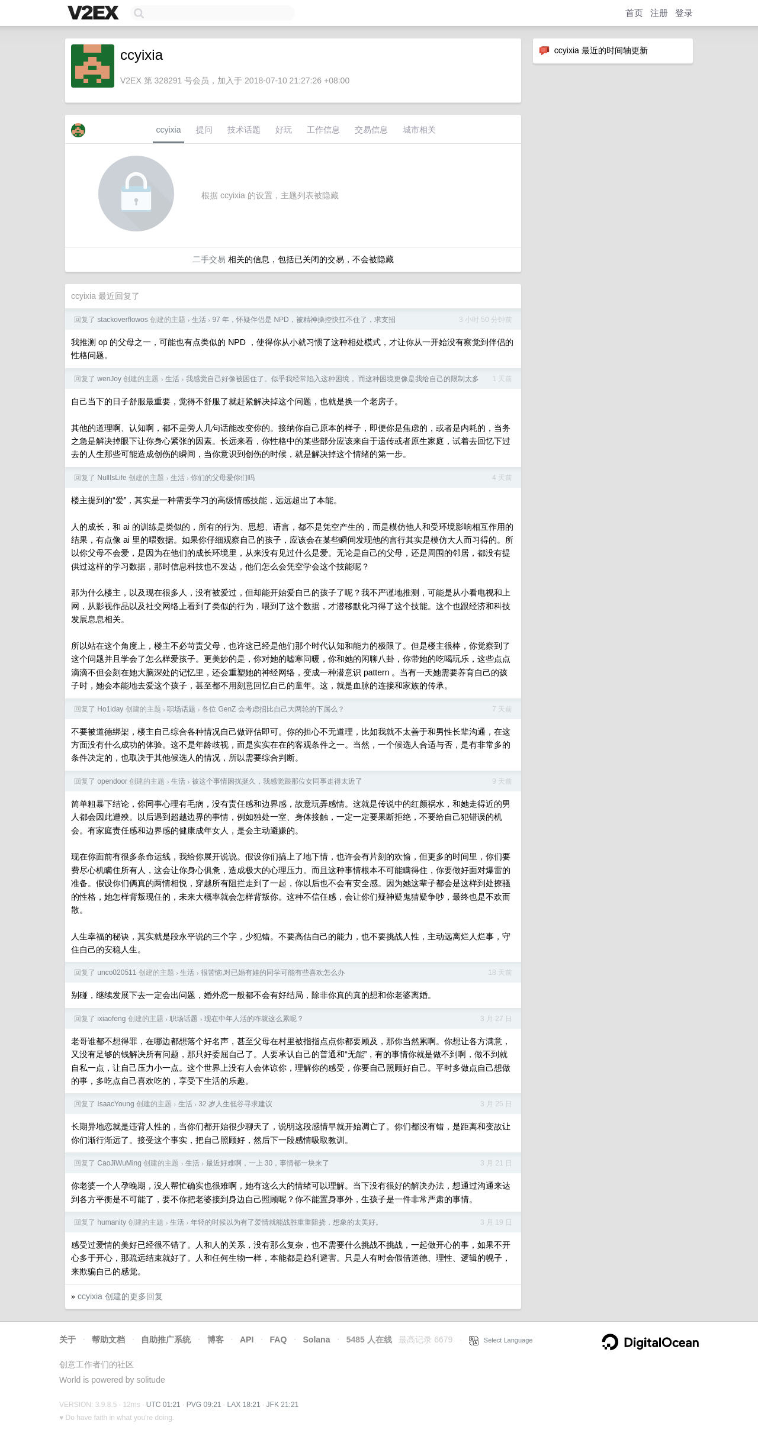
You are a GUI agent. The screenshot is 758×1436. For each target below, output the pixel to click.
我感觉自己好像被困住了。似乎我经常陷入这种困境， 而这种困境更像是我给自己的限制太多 (332, 379)
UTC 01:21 (163, 1404)
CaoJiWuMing (119, 1163)
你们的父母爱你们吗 (223, 478)
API (246, 1339)
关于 (67, 1339)
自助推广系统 (166, 1339)
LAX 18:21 (244, 1404)
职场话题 (181, 709)
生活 (199, 319)
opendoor (112, 781)
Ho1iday (110, 709)
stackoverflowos (122, 319)
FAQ (278, 1339)
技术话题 (244, 129)
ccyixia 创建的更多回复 (120, 1296)
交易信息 (371, 129)
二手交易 (209, 259)
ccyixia (168, 129)
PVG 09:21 (204, 1404)
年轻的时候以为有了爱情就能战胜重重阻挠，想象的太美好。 (287, 1222)
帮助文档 (108, 1339)
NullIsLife (111, 478)
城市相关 (419, 129)
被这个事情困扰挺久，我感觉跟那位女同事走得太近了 (277, 781)
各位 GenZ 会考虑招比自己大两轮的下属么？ (273, 709)
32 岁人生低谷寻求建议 (235, 1104)
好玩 (283, 129)
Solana (316, 1339)
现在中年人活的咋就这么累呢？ (254, 1019)
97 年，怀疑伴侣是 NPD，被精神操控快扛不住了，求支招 (303, 319)
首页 (634, 13)
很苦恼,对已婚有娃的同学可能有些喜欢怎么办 (273, 972)
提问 (204, 129)
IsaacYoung (115, 1104)
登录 (684, 13)
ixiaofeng (111, 1019)
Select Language (501, 1340)
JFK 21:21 (282, 1404)
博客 (215, 1339)
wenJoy (109, 379)
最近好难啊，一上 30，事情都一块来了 (268, 1163)
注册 (659, 13)
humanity (111, 1222)
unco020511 (116, 972)
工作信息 (323, 129)
